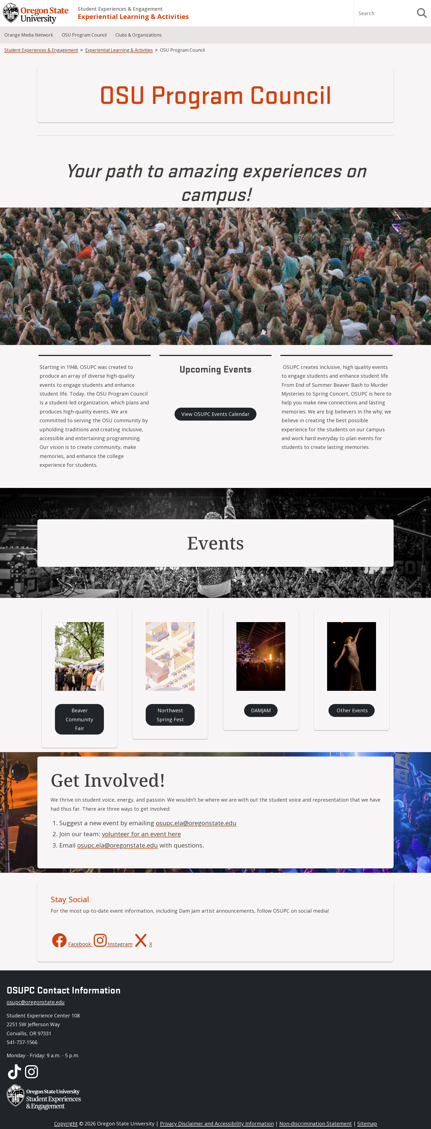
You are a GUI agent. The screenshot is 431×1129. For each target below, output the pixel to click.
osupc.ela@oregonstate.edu (196, 823)
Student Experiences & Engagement (120, 8)
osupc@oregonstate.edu (36, 1002)
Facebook (80, 944)
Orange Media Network (28, 35)
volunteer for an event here (141, 834)
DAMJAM (261, 710)
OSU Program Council (84, 35)
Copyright (66, 1123)
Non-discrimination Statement (315, 1123)
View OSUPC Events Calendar (215, 414)
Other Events (351, 710)
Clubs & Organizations (138, 35)
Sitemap (367, 1123)
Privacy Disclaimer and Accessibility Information (217, 1123)
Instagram (119, 944)
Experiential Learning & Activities (133, 16)
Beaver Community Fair (79, 719)
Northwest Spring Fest (170, 714)
